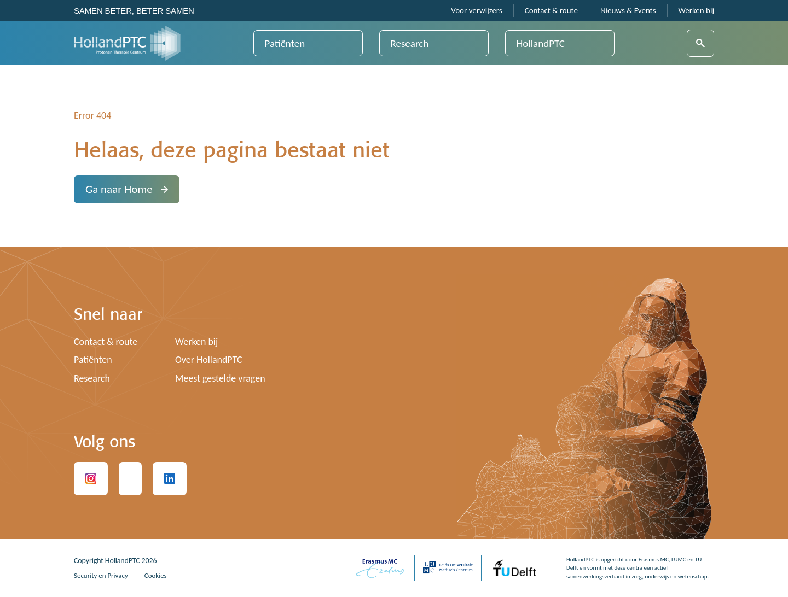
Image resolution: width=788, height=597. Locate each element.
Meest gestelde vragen (222, 378)
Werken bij (696, 11)
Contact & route (551, 11)
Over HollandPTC (210, 359)
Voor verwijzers (476, 11)
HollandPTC (541, 43)
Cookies (161, 575)
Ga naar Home (126, 189)
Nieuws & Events (628, 11)
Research (410, 43)
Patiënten (285, 43)
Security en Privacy (103, 575)
